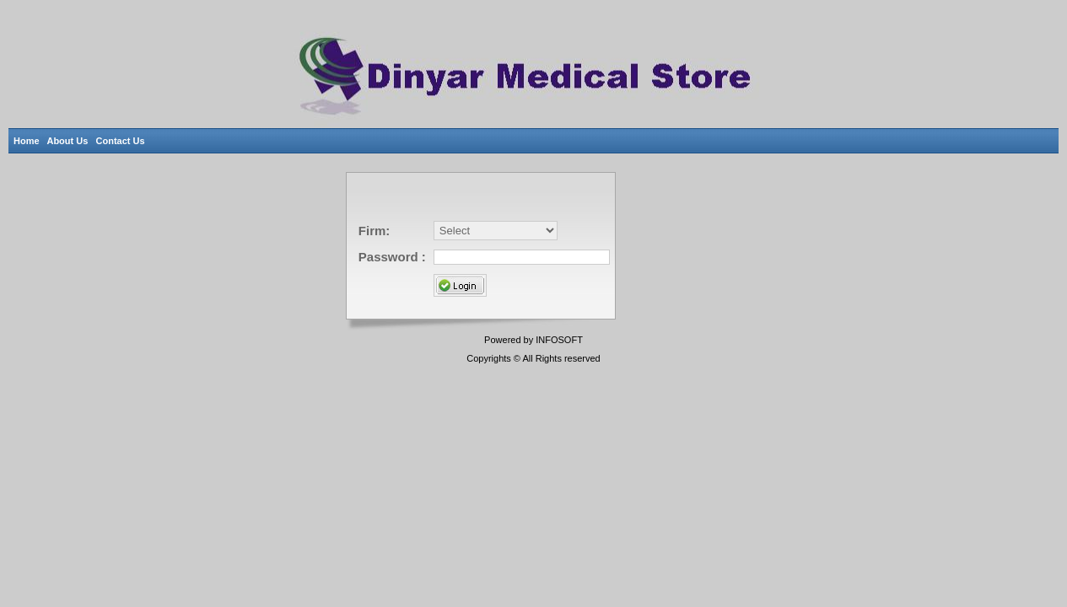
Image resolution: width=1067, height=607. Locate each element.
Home (27, 141)
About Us (70, 141)
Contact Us (123, 141)
